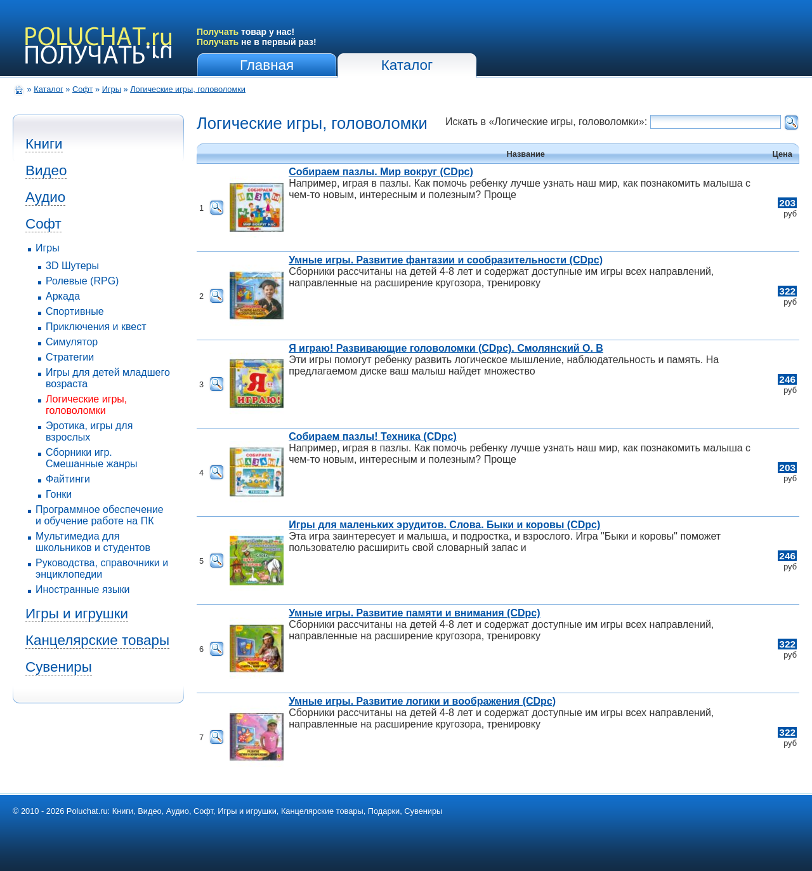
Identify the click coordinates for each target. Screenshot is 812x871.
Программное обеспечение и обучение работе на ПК (100, 515)
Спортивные (75, 311)
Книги (44, 144)
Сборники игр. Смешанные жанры (92, 458)
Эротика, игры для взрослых (89, 431)
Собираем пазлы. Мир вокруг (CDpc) (381, 171)
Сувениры (58, 667)
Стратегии (70, 357)
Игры (111, 88)
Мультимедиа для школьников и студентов (93, 542)
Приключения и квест (96, 326)
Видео (46, 170)
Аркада (63, 296)
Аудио (45, 197)
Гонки (59, 494)
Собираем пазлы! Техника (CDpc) (373, 436)
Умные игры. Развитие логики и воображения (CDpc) (422, 701)
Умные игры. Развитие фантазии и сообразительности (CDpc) (446, 260)
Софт (82, 88)
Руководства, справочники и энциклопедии (102, 568)
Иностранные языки (82, 589)
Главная (267, 65)
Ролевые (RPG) (82, 281)
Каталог (407, 65)
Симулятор (72, 341)
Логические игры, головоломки (188, 88)
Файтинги (68, 479)
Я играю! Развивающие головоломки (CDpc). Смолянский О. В (446, 348)
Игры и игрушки (76, 614)
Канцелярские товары (97, 640)
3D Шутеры (72, 265)
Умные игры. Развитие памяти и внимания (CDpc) (414, 613)
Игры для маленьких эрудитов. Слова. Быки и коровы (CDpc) (444, 524)
